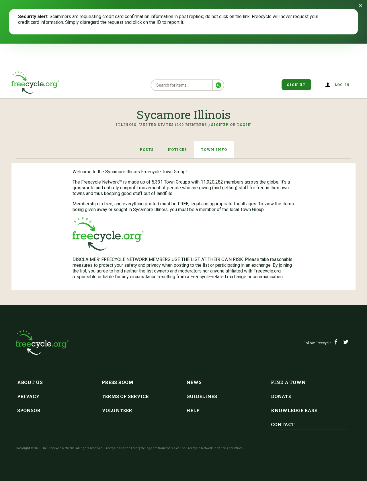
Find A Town (288, 382)
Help (193, 410)
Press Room (117, 382)
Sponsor (28, 410)
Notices (177, 149)
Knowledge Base (294, 410)
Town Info (214, 149)
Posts (147, 149)
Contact (282, 424)
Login (244, 124)
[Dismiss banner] (360, 5)
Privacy (28, 396)
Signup (220, 124)
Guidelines (201, 396)
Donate (281, 396)
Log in (342, 84)
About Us (30, 382)
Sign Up (296, 84)
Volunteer (117, 410)
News (194, 382)
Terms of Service (125, 396)
